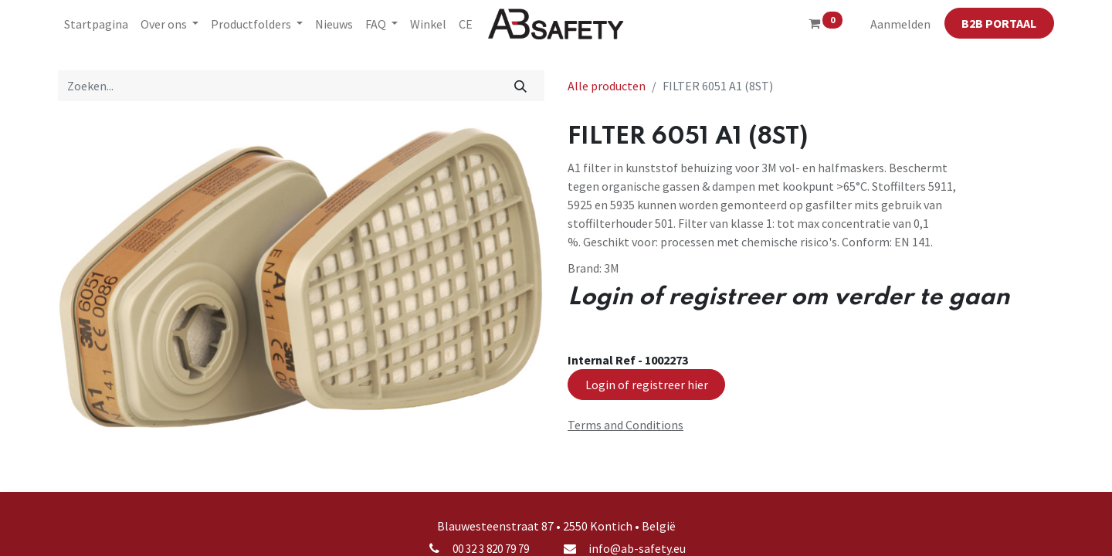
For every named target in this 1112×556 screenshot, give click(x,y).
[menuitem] (96, 23)
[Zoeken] (520, 85)
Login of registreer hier (646, 384)
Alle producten (607, 85)
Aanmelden (900, 24)
